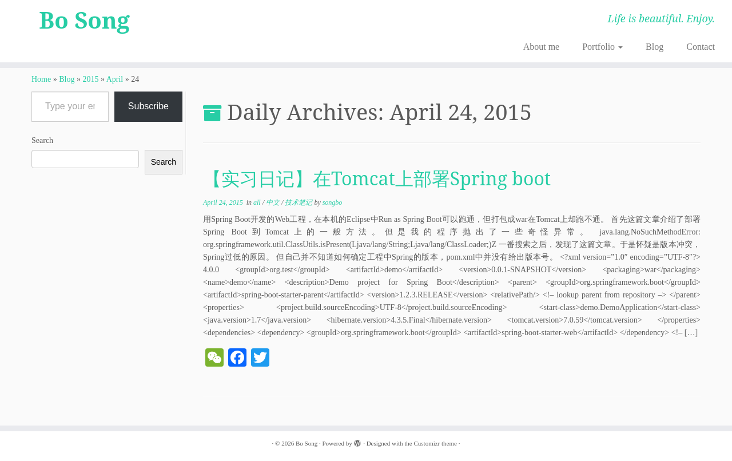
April (115, 79)
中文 (273, 202)
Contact (700, 46)
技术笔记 (299, 202)
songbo (333, 202)
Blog (654, 46)
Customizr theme (434, 443)
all (257, 202)
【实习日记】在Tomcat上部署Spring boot (377, 178)
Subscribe (148, 106)
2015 (90, 79)
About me (541, 46)
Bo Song (84, 20)
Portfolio (602, 46)
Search (42, 140)
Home (41, 79)
